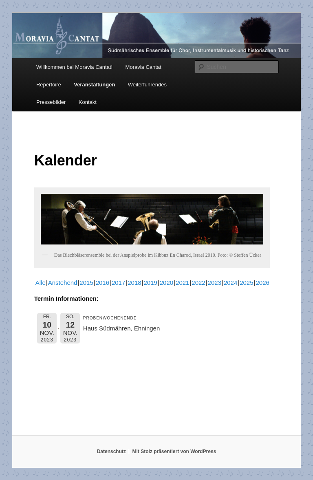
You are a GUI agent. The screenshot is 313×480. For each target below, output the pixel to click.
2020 (166, 282)
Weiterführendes (147, 84)
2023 (214, 282)
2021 (182, 282)
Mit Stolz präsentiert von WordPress (174, 451)
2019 (150, 282)
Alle (40, 282)
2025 (246, 282)
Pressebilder (51, 102)
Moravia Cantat (143, 67)
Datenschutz (111, 451)
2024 (230, 282)
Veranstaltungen (94, 84)
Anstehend (62, 282)
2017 (118, 282)
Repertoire (48, 84)
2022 (198, 282)
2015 (86, 282)
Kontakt (88, 102)
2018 (134, 282)
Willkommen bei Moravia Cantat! (74, 67)
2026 (262, 282)
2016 (102, 282)
